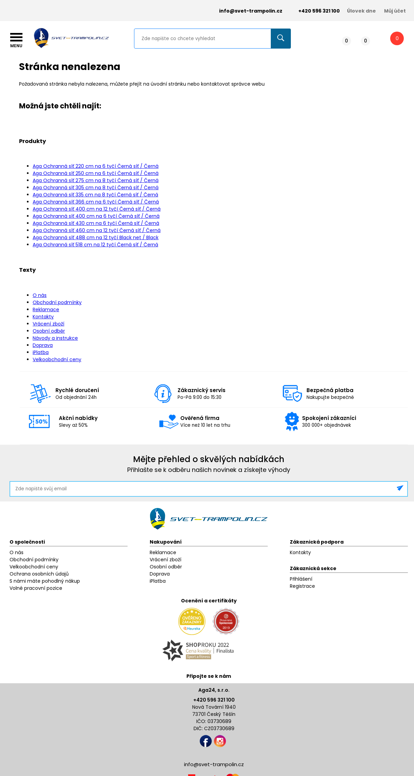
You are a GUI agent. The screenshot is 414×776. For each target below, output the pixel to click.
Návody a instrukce (55, 338)
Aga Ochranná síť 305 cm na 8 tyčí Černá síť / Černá (96, 187)
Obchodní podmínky (57, 302)
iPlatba (41, 352)
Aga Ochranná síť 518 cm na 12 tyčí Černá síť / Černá (95, 244)
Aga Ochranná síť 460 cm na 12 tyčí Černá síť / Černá (97, 230)
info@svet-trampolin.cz (245, 11)
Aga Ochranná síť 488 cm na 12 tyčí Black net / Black (96, 237)
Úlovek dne (361, 10)
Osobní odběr (49, 331)
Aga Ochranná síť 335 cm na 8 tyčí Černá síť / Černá (95, 194)
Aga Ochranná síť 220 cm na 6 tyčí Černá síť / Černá (96, 166)
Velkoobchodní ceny (57, 359)
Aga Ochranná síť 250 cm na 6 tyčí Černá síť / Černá (96, 173)
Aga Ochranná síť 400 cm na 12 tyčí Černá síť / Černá (97, 209)
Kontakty (43, 316)
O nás (40, 295)
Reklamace (46, 309)
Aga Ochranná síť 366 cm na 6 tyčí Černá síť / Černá (96, 201)
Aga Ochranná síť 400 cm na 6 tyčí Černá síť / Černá (96, 216)
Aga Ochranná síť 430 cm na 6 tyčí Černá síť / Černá (96, 223)
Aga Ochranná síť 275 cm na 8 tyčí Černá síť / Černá (96, 180)
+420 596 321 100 (214, 699)
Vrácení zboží (48, 323)
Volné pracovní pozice (36, 588)
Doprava (43, 345)
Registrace (302, 586)
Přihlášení (301, 579)
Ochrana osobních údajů (39, 573)
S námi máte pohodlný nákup (45, 581)
